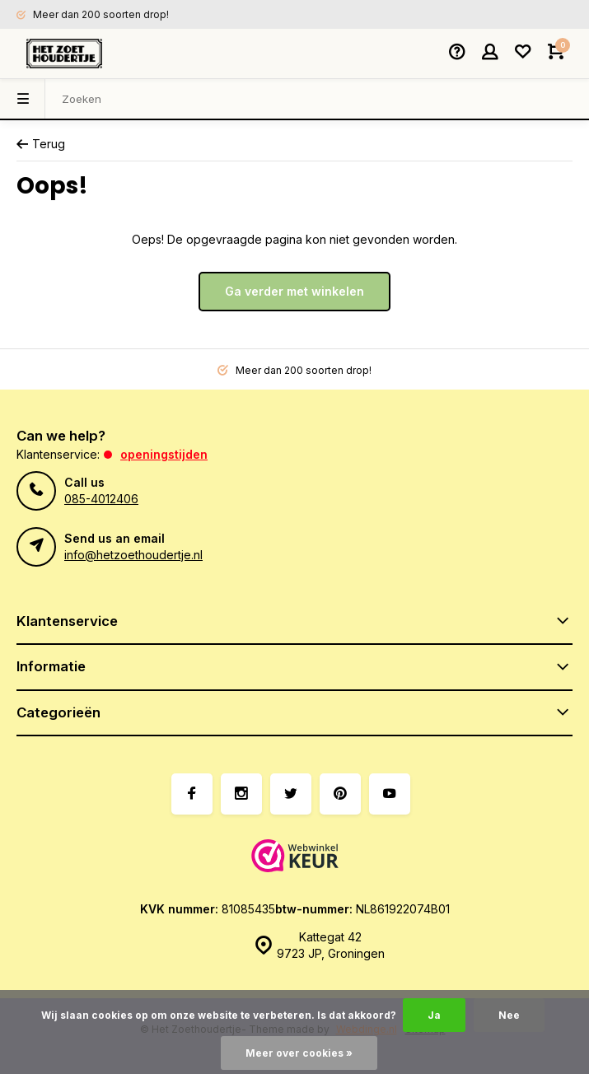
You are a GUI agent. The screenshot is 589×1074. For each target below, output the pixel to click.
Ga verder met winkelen (294, 291)
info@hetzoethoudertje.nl (133, 555)
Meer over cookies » (299, 1053)
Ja (434, 1015)
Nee (509, 1015)
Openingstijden (164, 454)
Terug (40, 144)
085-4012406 (101, 499)
